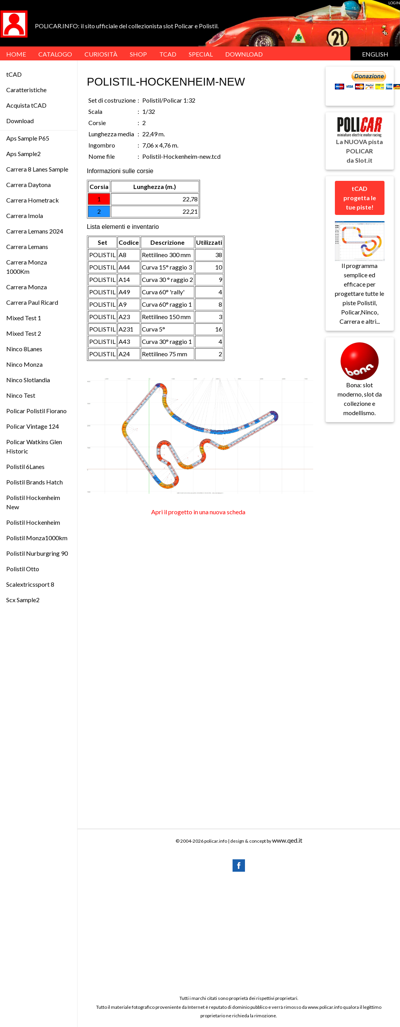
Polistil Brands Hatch (34, 482)
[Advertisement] (238, 933)
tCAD (167, 54)
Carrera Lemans (27, 246)
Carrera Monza (26, 286)
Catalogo (55, 54)
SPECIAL (201, 54)
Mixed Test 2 (23, 333)
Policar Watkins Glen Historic (34, 446)
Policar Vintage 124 (32, 426)
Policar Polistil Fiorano (36, 410)
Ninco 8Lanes (24, 348)
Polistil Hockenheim (33, 522)
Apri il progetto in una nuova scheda (198, 511)
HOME (16, 54)
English (375, 54)
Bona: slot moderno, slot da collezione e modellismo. (360, 386)
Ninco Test (20, 395)
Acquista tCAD (26, 105)
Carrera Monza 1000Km (26, 266)
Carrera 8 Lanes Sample (37, 169)
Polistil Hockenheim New (33, 502)
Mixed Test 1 (23, 317)
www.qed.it (287, 840)
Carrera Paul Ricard (32, 302)
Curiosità (100, 54)
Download (20, 120)
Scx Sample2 (23, 599)
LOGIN (394, 2)
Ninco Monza (24, 364)
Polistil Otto (22, 568)
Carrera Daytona (28, 184)
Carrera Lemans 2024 (34, 231)
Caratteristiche (26, 89)
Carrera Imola (24, 215)
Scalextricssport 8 (30, 584)
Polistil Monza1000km (36, 537)
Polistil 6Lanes (25, 466)
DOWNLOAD (244, 54)
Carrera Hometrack (32, 200)
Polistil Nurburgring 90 (37, 553)
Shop (138, 54)
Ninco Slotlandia (28, 379)
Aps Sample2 (23, 153)
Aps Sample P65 (27, 138)
